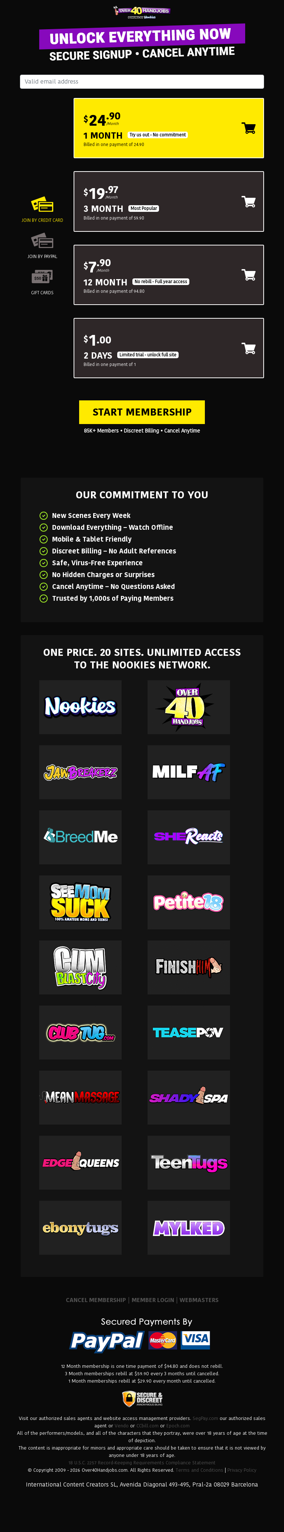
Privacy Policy (241, 1470)
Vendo (122, 1425)
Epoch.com (178, 1425)
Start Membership (142, 412)
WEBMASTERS (199, 1300)
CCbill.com (147, 1425)
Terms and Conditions (199, 1470)
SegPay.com (205, 1418)
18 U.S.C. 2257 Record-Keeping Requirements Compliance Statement (142, 1462)
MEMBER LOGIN (153, 1300)
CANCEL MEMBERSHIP (96, 1300)
